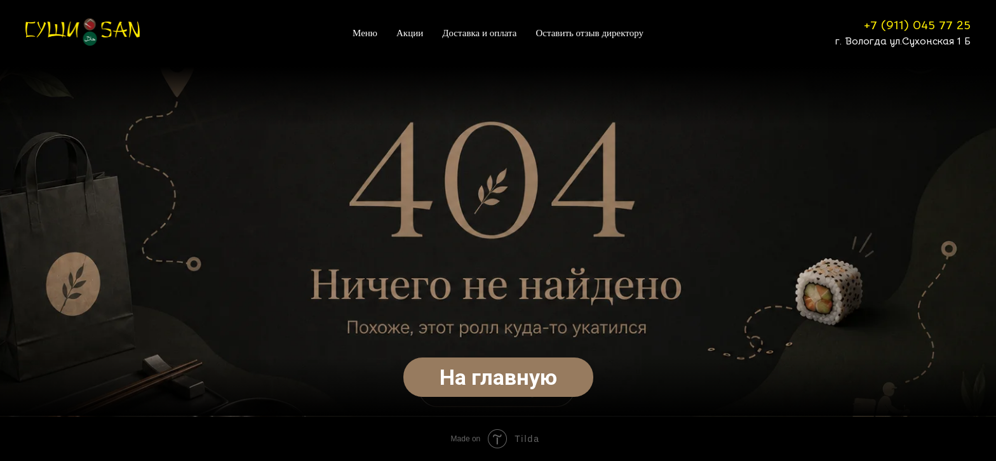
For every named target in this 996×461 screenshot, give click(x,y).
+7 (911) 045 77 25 (917, 25)
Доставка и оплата (479, 33)
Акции (409, 33)
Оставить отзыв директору (589, 33)
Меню (365, 33)
